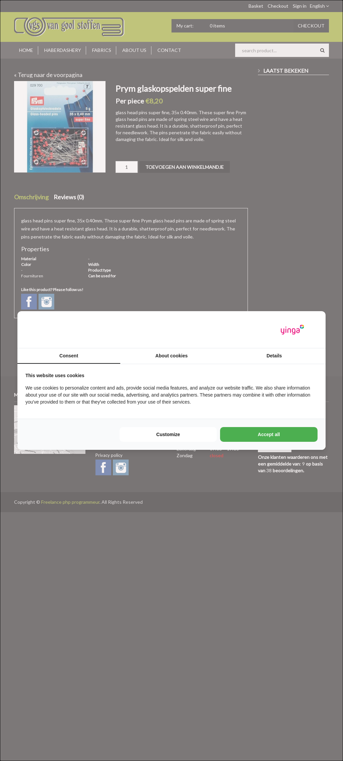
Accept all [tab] (269, 434)
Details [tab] (274, 355)
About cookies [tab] (171, 355)
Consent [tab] (68, 355)
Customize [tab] (168, 434)
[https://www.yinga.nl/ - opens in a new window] (292, 329)
